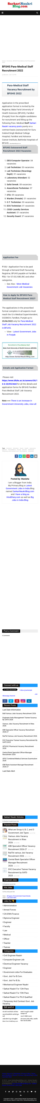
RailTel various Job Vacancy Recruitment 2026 (20, 736)
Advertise (29, 1075)
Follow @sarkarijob (25, 690)
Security (24, 449)
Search (15, 1075)
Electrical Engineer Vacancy (16, 964)
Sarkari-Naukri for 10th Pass (16, 993)
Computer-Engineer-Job (14, 959)
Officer (6, 939)
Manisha (6, 74)
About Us (10, 1073)
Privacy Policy (25, 1073)
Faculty (7, 926)
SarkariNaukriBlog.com (23, 491)
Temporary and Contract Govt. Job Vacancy (14, 451)
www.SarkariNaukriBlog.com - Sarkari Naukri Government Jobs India (19, 1084)
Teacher (7, 943)
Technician (31, 449)
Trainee (7, 947)
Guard (21, 448)
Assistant (9, 448)
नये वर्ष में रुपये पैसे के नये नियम (10, 1012)
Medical (7, 934)
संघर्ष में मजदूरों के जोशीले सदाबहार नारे (27, 1012)
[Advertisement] (20, 37)
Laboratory (33, 448)
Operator (4, 449)
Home (4, 61)
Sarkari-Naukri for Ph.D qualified (18, 997)
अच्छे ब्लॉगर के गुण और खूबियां (10, 1019)
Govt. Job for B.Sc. (12, 980)
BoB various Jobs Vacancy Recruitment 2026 (19, 714)
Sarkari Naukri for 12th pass (16, 989)
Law (5, 930)
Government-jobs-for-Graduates (18, 972)
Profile (35, 1075)
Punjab (19, 449)
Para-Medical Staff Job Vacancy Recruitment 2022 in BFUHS (19, 324)
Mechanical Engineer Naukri (16, 984)
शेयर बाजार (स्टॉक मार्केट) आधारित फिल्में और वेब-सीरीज (29, 1019)
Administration (10, 905)
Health (26, 448)
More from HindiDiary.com (10, 1021)
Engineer (7, 922)
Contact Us (21, 1075)
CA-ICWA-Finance (11, 914)
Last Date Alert (11, 897)
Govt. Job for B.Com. (13, 976)
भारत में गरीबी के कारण (26, 1016)
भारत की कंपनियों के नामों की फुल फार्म (11, 1015)
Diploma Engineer (11, 918)
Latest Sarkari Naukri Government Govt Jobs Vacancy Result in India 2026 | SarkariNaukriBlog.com (20, 1099)
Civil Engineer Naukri (13, 955)
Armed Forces (10, 910)
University (9, 61)
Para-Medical (12, 449)
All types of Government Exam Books (18, 896)
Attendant (16, 448)
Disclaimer (17, 1073)
